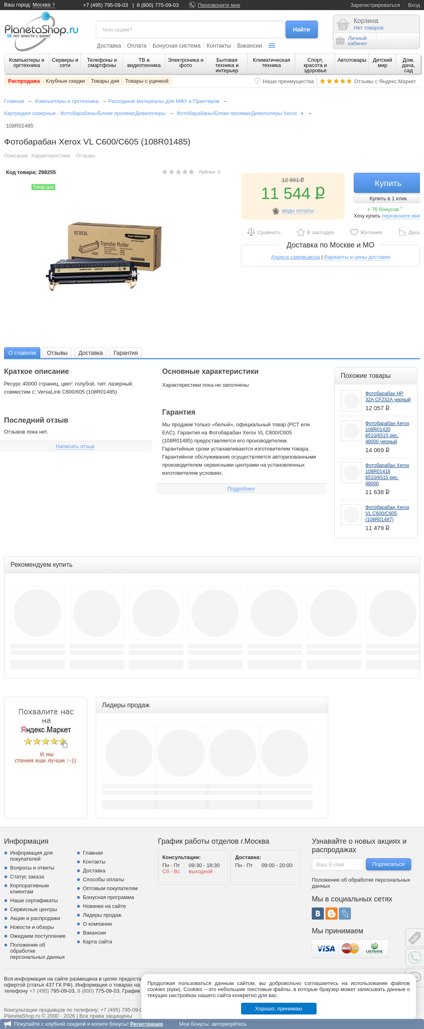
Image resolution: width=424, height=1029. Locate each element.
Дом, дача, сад (408, 65)
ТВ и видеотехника (144, 62)
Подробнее (240, 489)
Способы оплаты (103, 879)
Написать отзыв (75, 446)
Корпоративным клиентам (29, 888)
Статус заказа (27, 877)
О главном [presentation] (22, 353)
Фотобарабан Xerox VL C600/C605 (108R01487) (387, 513)
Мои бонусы (193, 1024)
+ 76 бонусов (384, 209)
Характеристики (50, 156)
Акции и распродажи (35, 918)
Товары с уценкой (146, 81)
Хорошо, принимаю (278, 1009)
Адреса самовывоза (295, 257)
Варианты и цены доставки (357, 257)
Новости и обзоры (32, 927)
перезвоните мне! (402, 216)
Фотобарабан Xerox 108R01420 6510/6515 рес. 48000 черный (387, 432)
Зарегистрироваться (375, 5)
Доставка (109, 45)
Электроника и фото (186, 62)
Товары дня (105, 81)
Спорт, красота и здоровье (315, 65)
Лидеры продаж (102, 915)
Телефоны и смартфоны (102, 62)
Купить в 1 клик (388, 198)
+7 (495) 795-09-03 (105, 5)
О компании (97, 924)
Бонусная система (177, 45)
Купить (388, 183)
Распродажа (24, 81)
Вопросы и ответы (32, 868)
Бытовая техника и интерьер (227, 65)
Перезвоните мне (219, 5)
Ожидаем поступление (38, 936)
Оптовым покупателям (110, 888)
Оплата (137, 45)
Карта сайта (97, 942)
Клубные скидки (65, 81)
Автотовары (352, 60)
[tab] (22, 352)
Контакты (219, 45)
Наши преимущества (288, 81)
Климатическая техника (271, 62)
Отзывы (85, 156)
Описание (16, 156)
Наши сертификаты (34, 900)
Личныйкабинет (351, 41)
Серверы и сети (65, 62)
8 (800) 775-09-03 (158, 5)
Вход (414, 5)
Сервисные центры (33, 909)
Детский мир (382, 62)
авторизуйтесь (229, 1024)
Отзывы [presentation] (57, 353)
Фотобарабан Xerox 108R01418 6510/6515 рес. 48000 (387, 474)
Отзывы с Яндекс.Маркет (385, 81)
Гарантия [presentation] (126, 353)
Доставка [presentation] (90, 353)
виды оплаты (298, 210)
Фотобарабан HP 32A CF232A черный (388, 396)
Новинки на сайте (104, 906)
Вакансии (249, 45)
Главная (14, 101)
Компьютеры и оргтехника (26, 62)
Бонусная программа (108, 897)
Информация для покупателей (31, 856)
